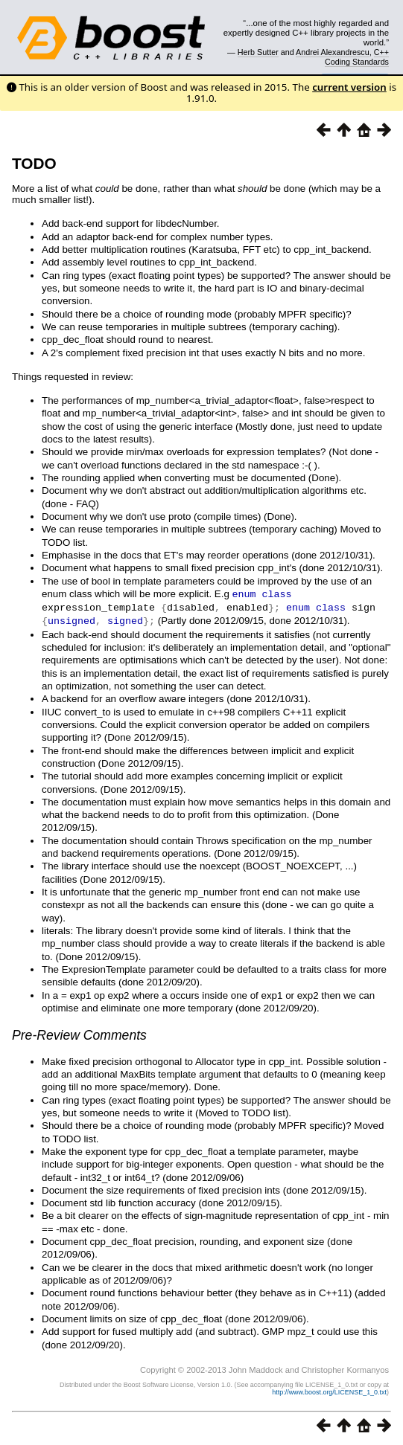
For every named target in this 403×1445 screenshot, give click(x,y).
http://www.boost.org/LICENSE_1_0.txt (329, 1390)
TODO (34, 163)
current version (349, 87)
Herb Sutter (258, 52)
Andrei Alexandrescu (332, 52)
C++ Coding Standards (357, 56)
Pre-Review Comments (79, 1033)
